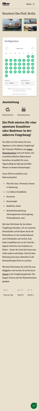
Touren (5, 274)
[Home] (6, 4)
